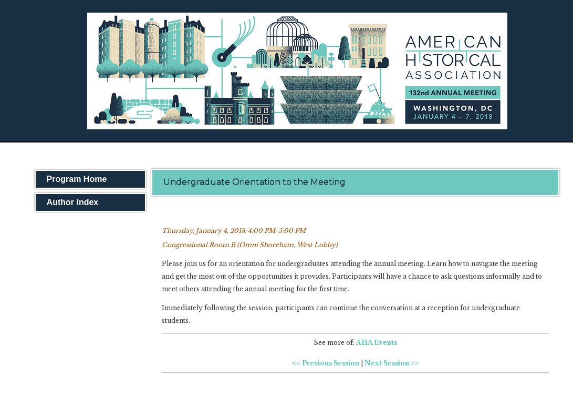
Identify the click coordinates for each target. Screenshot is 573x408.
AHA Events (376, 342)
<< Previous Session (325, 363)
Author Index (73, 202)
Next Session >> (391, 363)
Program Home (77, 179)
